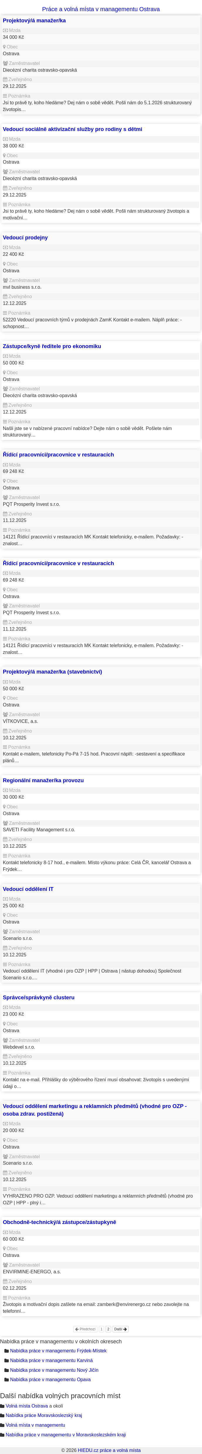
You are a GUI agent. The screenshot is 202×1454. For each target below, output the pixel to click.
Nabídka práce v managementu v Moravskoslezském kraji (66, 1434)
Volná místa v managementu (35, 1425)
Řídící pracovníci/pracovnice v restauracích (58, 454)
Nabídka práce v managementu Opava (50, 1379)
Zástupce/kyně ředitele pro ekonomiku (52, 346)
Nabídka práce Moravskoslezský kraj (44, 1415)
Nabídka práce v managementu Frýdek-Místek (58, 1350)
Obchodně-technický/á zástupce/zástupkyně (59, 1222)
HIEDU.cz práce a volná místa (109, 1450)
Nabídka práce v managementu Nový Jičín (54, 1370)
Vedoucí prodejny (25, 237)
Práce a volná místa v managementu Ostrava (101, 9)
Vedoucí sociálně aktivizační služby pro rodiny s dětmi (72, 129)
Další (120, 1329)
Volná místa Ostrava (27, 1405)
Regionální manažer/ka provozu (43, 780)
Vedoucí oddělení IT (28, 889)
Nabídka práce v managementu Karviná (51, 1360)
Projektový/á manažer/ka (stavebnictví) (52, 672)
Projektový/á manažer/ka (34, 20)
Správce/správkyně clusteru (38, 997)
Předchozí (85, 1329)
